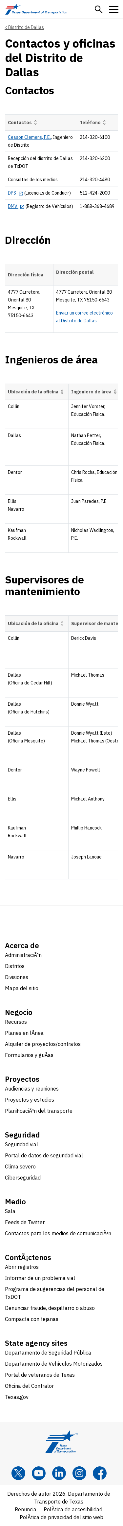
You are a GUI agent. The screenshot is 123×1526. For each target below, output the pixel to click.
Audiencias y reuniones (32, 1088)
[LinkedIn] (59, 1473)
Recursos (16, 1022)
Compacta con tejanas (31, 1319)
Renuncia (25, 1509)
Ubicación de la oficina (37, 391)
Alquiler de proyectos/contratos (43, 1044)
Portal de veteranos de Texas (40, 1375)
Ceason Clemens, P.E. (29, 137)
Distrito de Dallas (26, 27)
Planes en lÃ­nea (24, 1033)
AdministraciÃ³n (23, 955)
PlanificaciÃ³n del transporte (38, 1111)
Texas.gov (17, 1397)
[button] (99, 9)
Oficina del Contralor (29, 1386)
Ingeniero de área (95, 391)
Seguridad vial (21, 1144)
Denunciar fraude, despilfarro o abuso (50, 1308)
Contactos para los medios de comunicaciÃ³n (58, 1233)
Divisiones (16, 977)
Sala (10, 1211)
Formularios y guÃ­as (29, 1055)
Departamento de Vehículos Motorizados (54, 1363)
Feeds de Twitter (25, 1222)
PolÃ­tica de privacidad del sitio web (61, 1517)
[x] (18, 1473)
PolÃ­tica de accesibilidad (73, 1509)
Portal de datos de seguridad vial (44, 1155)
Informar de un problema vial (40, 1278)
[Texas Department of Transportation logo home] (36, 9)
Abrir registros (22, 1267)
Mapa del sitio (21, 988)
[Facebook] (100, 1473)
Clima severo (20, 1166)
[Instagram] (79, 1473)
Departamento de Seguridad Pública (48, 1352)
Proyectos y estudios (29, 1099)
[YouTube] (39, 1473)
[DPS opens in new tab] (15, 193)
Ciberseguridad (23, 1177)
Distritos (15, 966)
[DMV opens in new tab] (16, 206)
